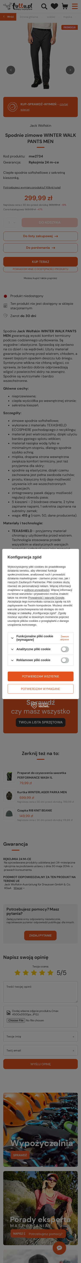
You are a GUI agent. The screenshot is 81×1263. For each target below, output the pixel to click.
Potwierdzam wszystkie (40, 676)
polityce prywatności (36, 590)
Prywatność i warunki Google (46, 597)
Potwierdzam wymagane (40, 689)
